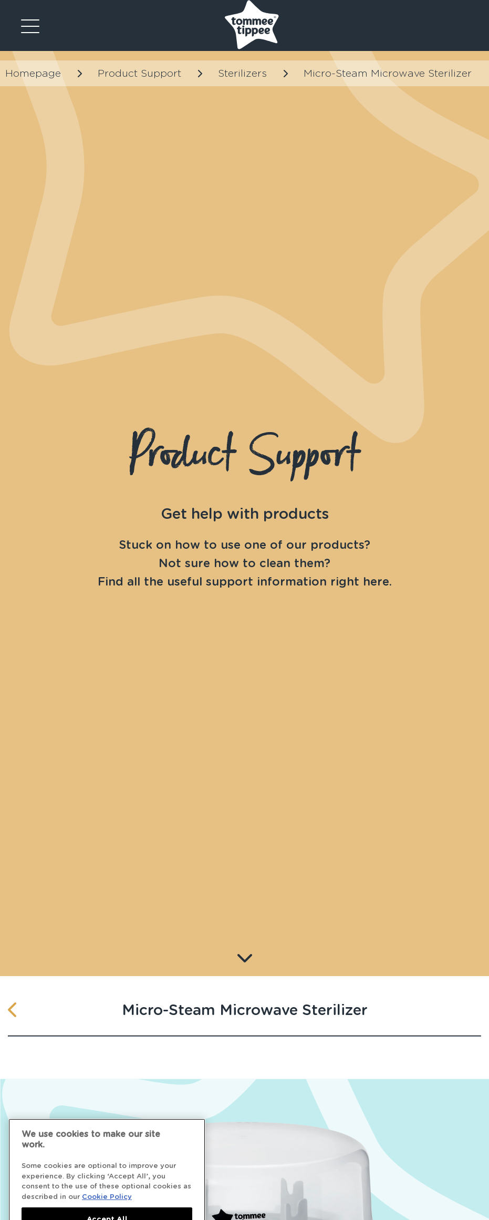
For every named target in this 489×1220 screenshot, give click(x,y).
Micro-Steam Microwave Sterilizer (388, 73)
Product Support (139, 73)
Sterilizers (242, 73)
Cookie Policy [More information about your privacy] (107, 1205)
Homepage (33, 73)
